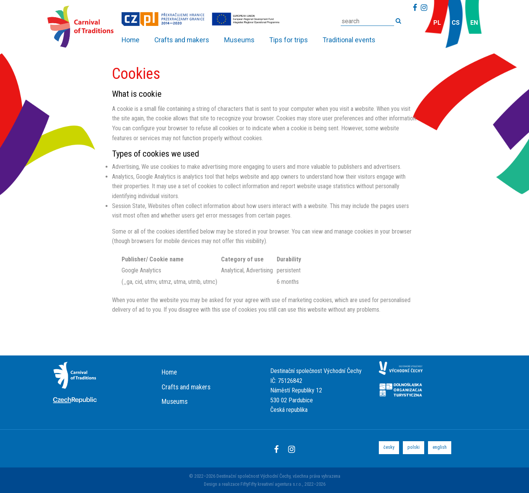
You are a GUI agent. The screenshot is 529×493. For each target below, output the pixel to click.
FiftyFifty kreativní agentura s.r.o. (271, 484)
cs (456, 22)
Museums (175, 401)
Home (169, 372)
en (474, 22)
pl (437, 22)
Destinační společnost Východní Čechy (253, 476)
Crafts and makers (186, 387)
